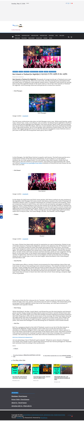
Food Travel (51, 35)
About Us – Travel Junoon (19, 402)
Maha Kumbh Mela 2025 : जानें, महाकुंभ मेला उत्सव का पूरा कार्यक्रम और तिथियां (62, 378)
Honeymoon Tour (26, 71)
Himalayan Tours (34, 35)
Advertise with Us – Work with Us (21, 406)
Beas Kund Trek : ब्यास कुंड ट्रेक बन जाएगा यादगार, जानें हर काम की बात (20, 377)
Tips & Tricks (24, 38)
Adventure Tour (15, 71)
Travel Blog (17, 38)
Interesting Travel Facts (34, 71)
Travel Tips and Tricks (52, 71)
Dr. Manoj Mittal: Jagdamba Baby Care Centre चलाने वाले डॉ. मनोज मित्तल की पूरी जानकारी (58, 356)
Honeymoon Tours (25, 35)
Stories (50, 38)
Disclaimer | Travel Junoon (19, 396)
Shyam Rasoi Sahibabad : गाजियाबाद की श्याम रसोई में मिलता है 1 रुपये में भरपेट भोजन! (25, 356)
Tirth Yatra (61, 35)
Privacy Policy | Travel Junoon (20, 399)
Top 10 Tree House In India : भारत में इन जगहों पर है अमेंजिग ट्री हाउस (41, 377)
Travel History (31, 38)
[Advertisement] (42, 12)
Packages (45, 38)
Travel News (17, 35)
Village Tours (39, 38)
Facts (57, 35)
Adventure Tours (43, 35)
